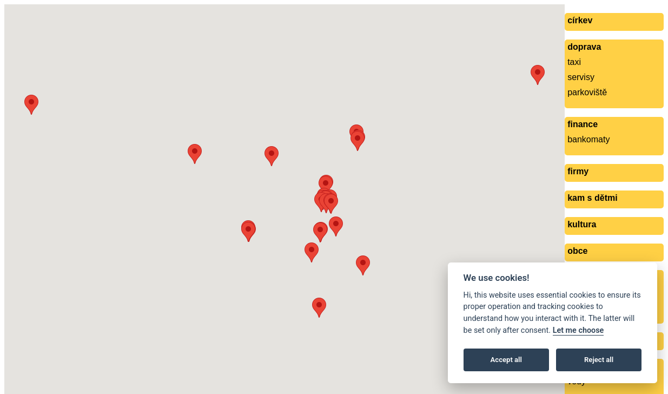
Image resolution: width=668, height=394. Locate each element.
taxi (574, 62)
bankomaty (588, 139)
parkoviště (587, 92)
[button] (538, 75)
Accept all (506, 360)
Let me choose (578, 330)
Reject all (598, 360)
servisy (580, 77)
